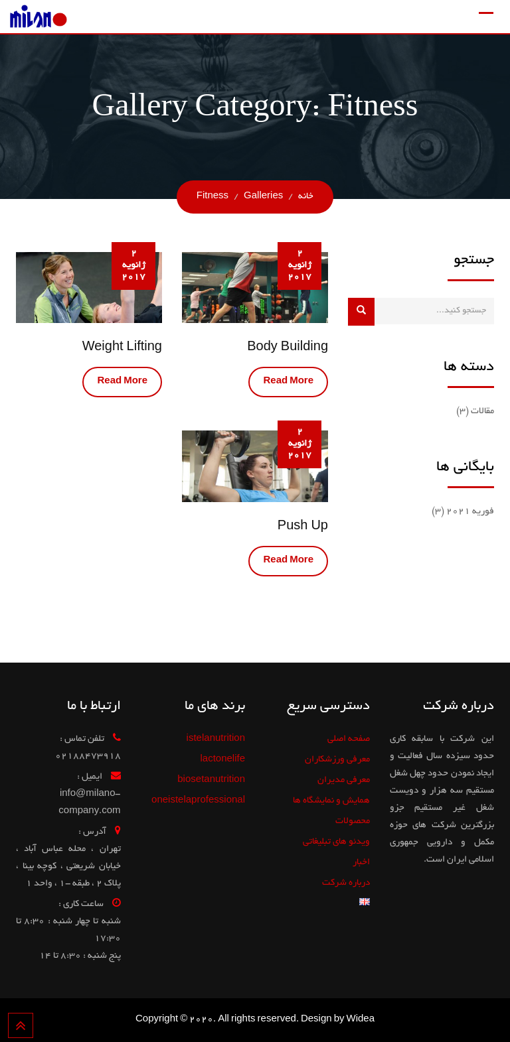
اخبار (361, 863)
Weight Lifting (122, 348)
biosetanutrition (211, 780)
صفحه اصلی (348, 739)
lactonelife (222, 760)
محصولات (352, 821)
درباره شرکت (346, 883)
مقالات (482, 412)
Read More (288, 382)
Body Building (287, 348)
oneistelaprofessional (198, 801)
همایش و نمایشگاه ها (331, 801)
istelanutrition (216, 739)
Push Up (303, 527)
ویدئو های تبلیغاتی (336, 842)
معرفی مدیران (343, 780)
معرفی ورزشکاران (337, 760)
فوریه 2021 (470, 512)
